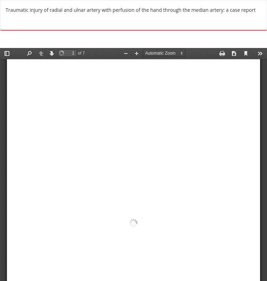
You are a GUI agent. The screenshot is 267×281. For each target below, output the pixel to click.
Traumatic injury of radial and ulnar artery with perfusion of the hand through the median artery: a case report (131, 10)
